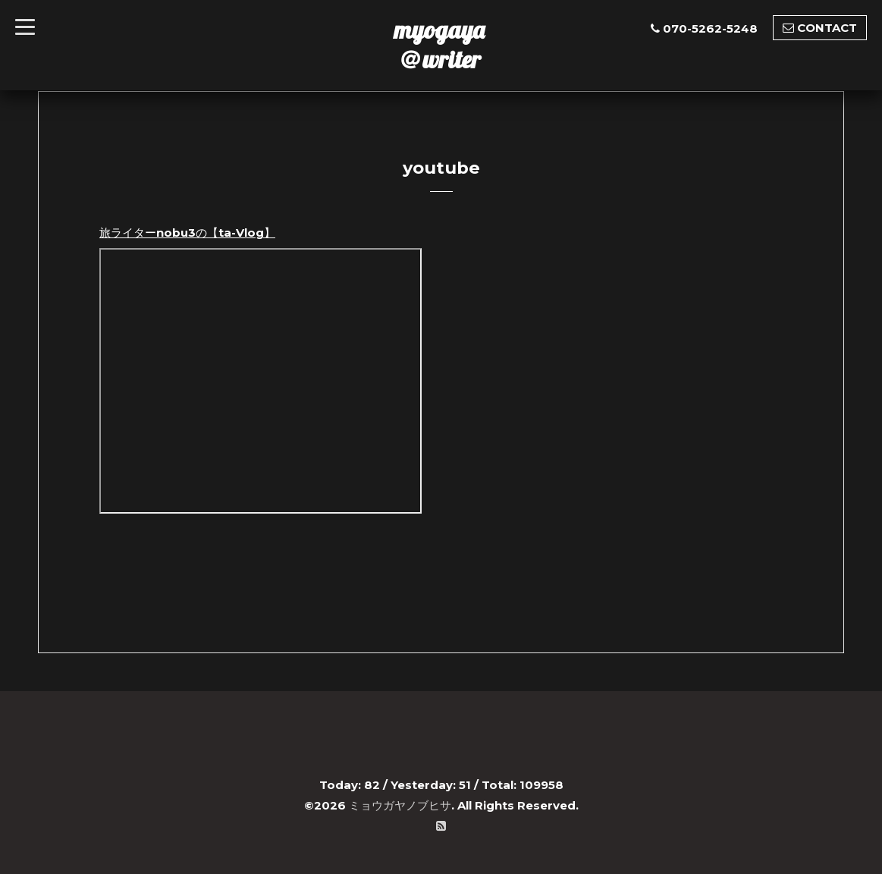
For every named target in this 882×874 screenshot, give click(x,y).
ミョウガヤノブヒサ (400, 805)
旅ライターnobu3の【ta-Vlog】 (187, 232)
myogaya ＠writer (439, 44)
